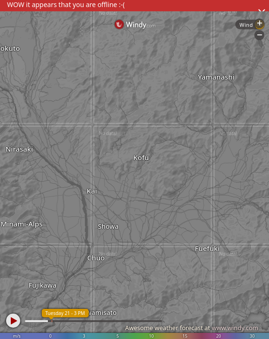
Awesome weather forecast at (191, 327)
